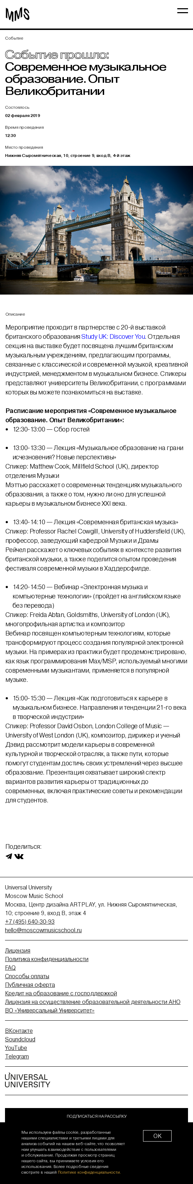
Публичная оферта (30, 984)
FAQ (10, 967)
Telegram (17, 1056)
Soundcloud (20, 1039)
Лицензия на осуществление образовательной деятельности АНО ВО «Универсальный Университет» (93, 1006)
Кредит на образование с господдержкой (61, 993)
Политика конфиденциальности (46, 959)
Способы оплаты (27, 976)
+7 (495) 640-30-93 (30, 921)
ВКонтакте (19, 1030)
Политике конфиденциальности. (89, 1172)
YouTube (16, 1047)
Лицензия (17, 950)
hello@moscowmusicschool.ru (43, 930)
